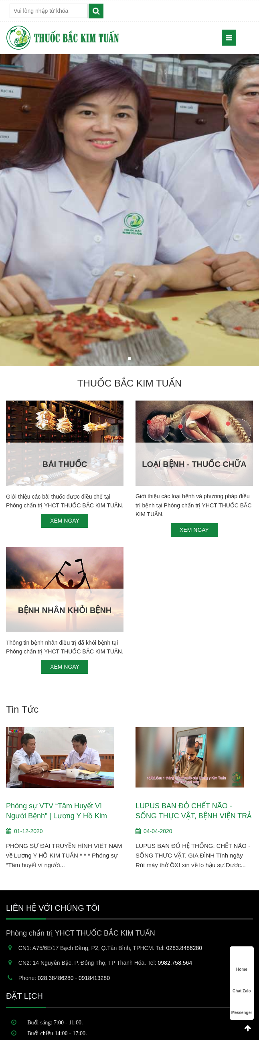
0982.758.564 (175, 963)
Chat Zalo (242, 983)
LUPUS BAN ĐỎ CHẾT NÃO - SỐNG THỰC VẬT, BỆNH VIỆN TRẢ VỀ (194, 811)
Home (242, 962)
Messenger (241, 1005)
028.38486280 (56, 978)
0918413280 (94, 978)
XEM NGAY (64, 520)
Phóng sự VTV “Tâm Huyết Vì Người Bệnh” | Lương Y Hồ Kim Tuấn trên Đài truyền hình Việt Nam (62, 811)
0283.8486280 (184, 948)
